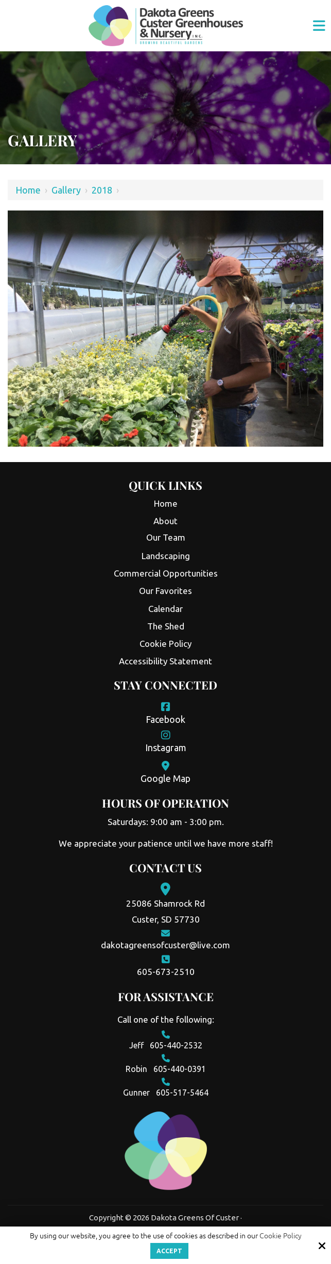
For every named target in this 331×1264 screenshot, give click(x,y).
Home (28, 190)
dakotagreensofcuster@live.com (165, 945)
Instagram (165, 747)
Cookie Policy (280, 1236)
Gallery (66, 190)
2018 (102, 190)
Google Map (165, 778)
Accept (169, 1251)
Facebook (165, 719)
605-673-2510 (166, 971)
